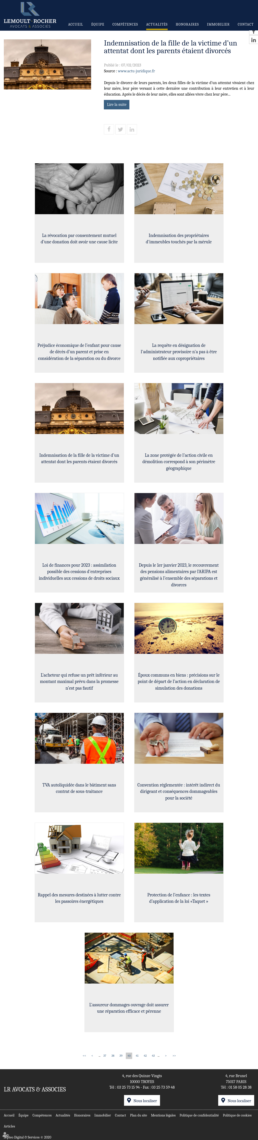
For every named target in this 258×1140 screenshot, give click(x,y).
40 (129, 1055)
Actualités (157, 24)
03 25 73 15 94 (128, 1087)
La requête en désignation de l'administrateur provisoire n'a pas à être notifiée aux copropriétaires (179, 352)
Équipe (97, 24)
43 (153, 1055)
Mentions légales (163, 1115)
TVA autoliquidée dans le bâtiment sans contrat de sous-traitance (79, 788)
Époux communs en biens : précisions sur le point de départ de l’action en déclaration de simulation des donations (179, 681)
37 (104, 1055)
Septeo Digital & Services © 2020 (27, 1137)
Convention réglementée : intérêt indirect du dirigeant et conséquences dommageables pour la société (178, 791)
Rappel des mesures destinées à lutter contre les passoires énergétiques (79, 898)
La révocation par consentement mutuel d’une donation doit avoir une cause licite (79, 239)
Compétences (125, 24)
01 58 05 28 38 (240, 1087)
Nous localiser (145, 1101)
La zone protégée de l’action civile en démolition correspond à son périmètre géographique (178, 462)
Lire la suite (116, 104)
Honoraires (187, 24)
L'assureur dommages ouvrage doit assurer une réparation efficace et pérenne (129, 1008)
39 (120, 1055)
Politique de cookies (237, 1115)
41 (137, 1055)
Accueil (75, 24)
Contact (246, 24)
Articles (9, 1126)
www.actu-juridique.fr (136, 71)
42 (145, 1055)
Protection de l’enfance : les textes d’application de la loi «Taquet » (178, 898)
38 (113, 1055)
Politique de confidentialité (199, 1115)
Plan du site (138, 1115)
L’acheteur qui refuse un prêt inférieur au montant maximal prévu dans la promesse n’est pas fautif (79, 681)
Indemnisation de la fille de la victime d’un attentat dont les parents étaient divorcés (79, 459)
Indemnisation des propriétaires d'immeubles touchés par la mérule (179, 239)
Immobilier (218, 24)
